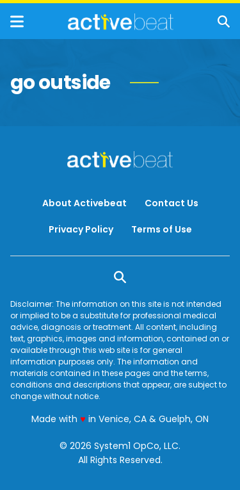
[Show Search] (224, 21)
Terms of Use (161, 229)
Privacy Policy (81, 229)
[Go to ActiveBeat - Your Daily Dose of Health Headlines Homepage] (120, 21)
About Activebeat (84, 203)
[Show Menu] (17, 21)
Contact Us (171, 203)
